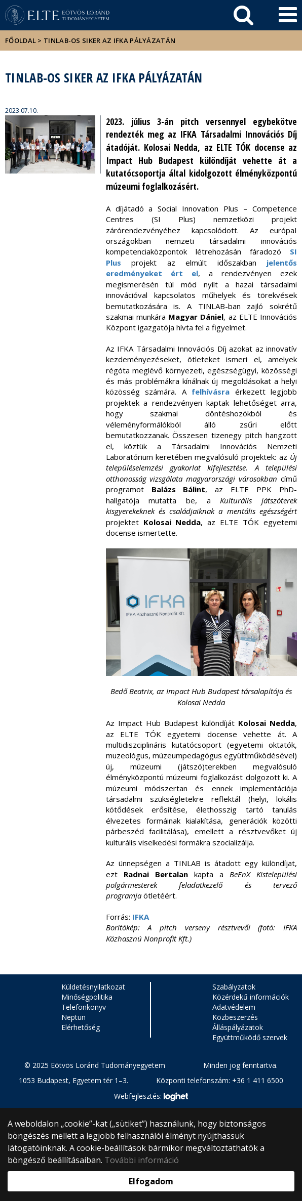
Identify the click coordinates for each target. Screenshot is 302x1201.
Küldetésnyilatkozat (93, 987)
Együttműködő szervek (249, 1037)
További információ (141, 1160)
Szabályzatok (233, 987)
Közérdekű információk (250, 997)
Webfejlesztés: (151, 1097)
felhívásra (211, 392)
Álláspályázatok (237, 1027)
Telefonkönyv (83, 1007)
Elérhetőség (80, 1027)
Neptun (73, 1017)
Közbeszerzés (235, 1017)
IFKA (140, 917)
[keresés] (243, 15)
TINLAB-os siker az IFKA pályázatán (109, 40)
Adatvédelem (233, 1007)
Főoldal (21, 40)
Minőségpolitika (86, 997)
